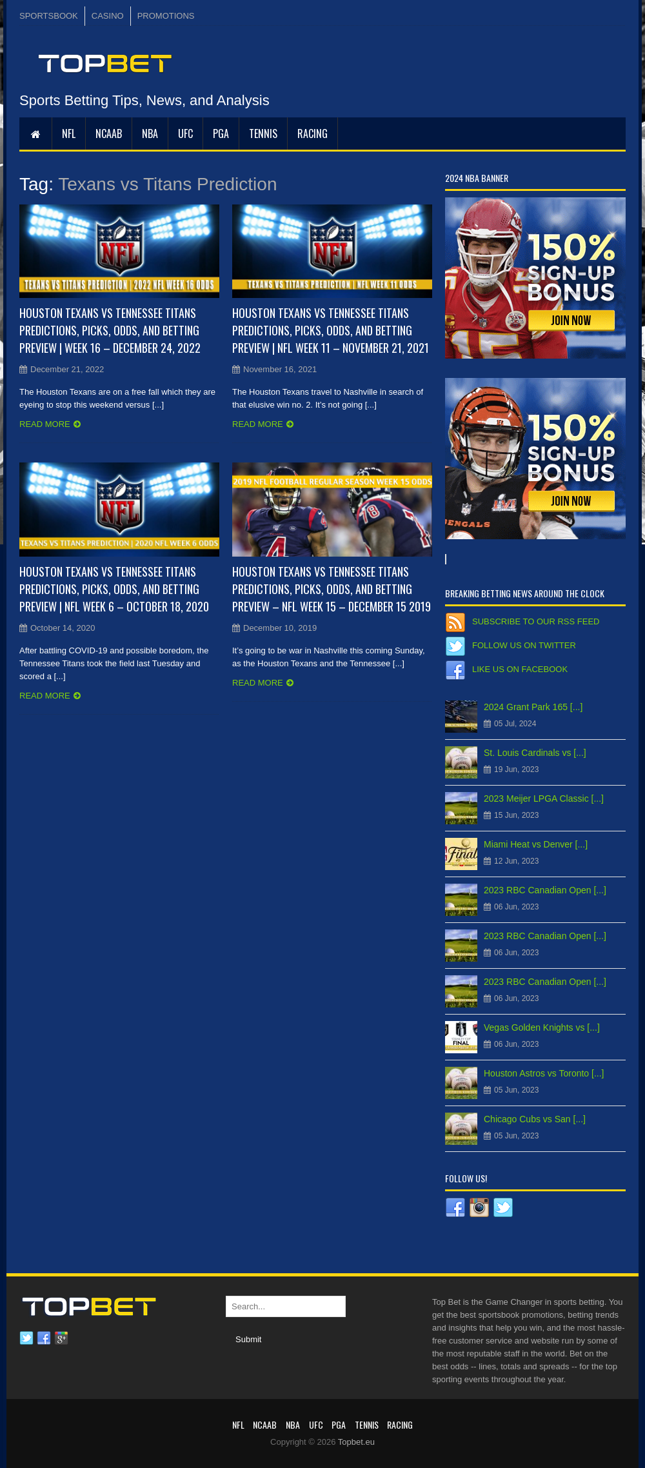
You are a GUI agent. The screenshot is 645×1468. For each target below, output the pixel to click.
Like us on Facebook (520, 669)
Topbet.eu (356, 1442)
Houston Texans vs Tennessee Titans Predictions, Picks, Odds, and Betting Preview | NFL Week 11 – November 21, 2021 (330, 330)
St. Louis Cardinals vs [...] (535, 753)
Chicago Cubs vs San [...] (535, 1119)
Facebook (44, 1338)
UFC (185, 133)
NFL (68, 133)
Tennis (263, 133)
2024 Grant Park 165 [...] (533, 707)
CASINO (108, 16)
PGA (221, 133)
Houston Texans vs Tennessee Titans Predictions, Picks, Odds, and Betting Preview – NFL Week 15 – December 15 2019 (331, 589)
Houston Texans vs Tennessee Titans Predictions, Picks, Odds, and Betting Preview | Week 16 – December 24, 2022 (110, 330)
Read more (44, 424)
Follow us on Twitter (524, 645)
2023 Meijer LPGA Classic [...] (544, 798)
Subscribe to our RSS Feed (535, 621)
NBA (150, 133)
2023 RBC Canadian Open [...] (545, 890)
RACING (312, 133)
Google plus (61, 1338)
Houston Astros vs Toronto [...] (544, 1073)
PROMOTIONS (166, 16)
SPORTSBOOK (48, 16)
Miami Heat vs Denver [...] (536, 844)
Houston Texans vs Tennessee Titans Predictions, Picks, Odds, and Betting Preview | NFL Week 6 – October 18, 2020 (114, 589)
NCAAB (108, 133)
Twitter (26, 1338)
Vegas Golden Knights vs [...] (542, 1027)
